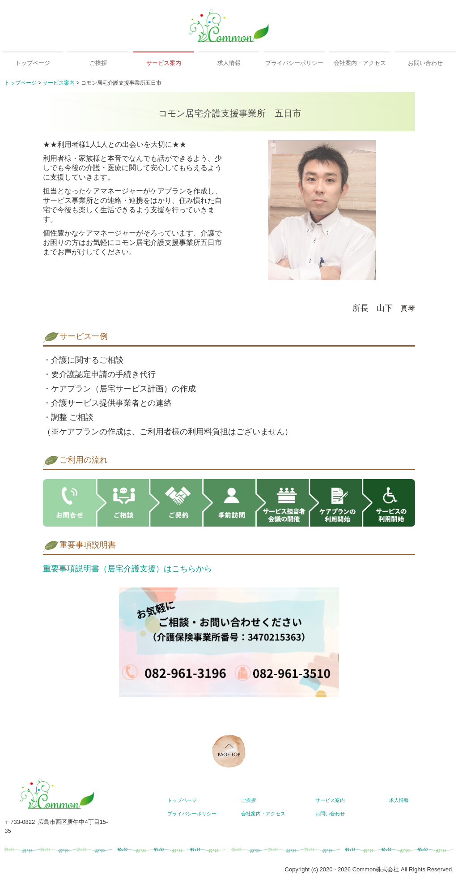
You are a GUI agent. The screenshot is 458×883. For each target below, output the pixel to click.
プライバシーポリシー (294, 63)
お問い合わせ (425, 63)
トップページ (32, 63)
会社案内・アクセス (360, 63)
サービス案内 (163, 63)
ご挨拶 (98, 63)
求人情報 (229, 63)
